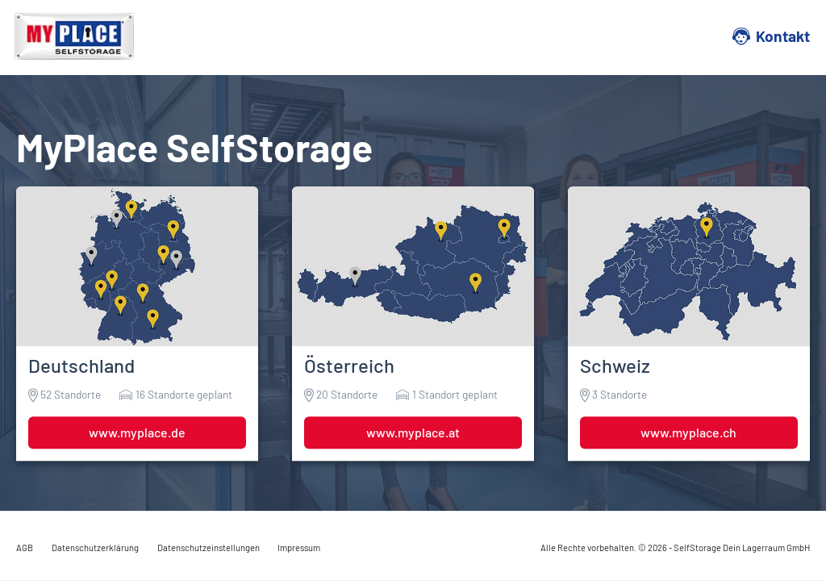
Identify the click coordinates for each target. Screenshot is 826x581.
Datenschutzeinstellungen (208, 547)
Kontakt (783, 36)
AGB (24, 547)
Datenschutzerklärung (95, 547)
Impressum (298, 547)
